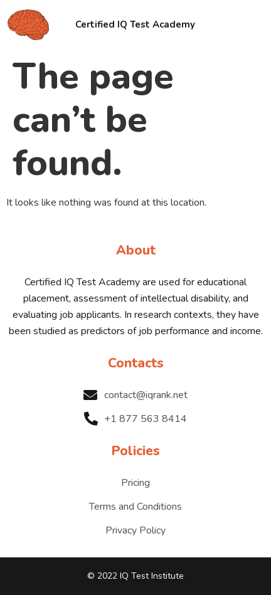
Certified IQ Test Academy (135, 24)
